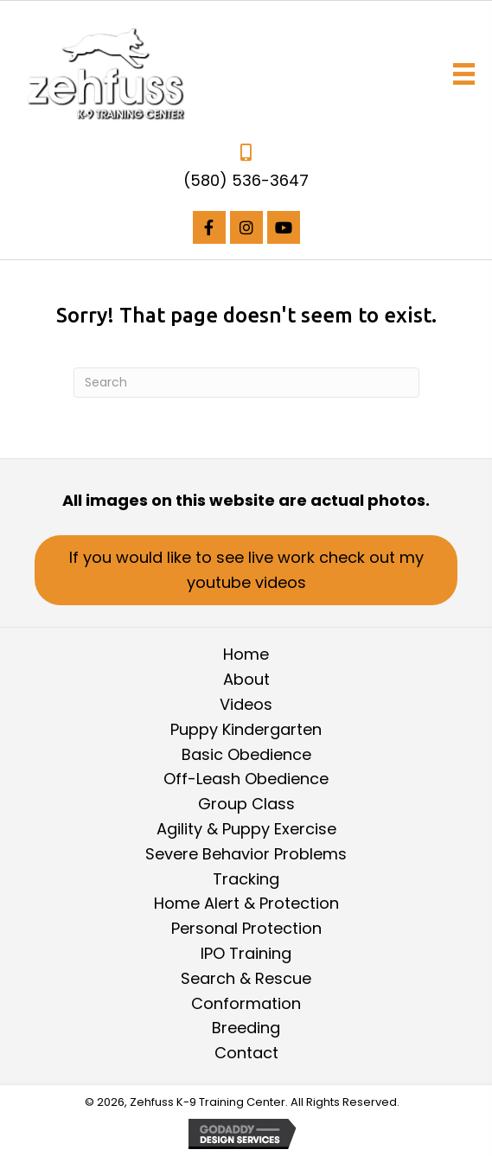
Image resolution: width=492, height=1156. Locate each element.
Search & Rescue (246, 978)
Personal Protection (246, 928)
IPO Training (246, 953)
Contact (246, 1052)
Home (246, 654)
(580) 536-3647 (246, 180)
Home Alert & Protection (246, 903)
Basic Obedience (246, 754)
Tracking (246, 879)
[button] (209, 227)
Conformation (246, 1003)
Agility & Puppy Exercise (246, 829)
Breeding (246, 1027)
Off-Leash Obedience (246, 778)
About (246, 679)
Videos (246, 704)
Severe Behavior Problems (246, 854)
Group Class (246, 803)
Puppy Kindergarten (246, 729)
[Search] (246, 382)
